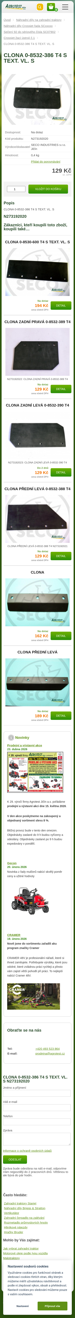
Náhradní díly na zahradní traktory (39, 20)
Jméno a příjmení (14, 1087)
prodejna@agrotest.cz (50, 1053)
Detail (61, 305)
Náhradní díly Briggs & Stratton (24, 1208)
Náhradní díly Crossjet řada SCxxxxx (28, 26)
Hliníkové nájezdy (16, 1227)
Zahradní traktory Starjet (20, 1203)
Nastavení (22, 1306)
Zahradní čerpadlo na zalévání (24, 1217)
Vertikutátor (11, 1213)
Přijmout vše (52, 1306)
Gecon (12, 863)
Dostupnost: (13, 132)
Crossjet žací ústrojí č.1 (19, 38)
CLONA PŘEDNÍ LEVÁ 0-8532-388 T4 (38, 489)
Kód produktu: (14, 138)
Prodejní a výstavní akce (24, 745)
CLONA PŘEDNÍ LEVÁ (38, 652)
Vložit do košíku (48, 189)
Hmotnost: (12, 155)
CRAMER (13, 935)
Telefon (8, 1116)
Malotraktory (11, 1258)
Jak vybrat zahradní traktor (21, 1248)
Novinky (22, 738)
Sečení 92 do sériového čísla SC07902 (29, 32)
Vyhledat (40, 7)
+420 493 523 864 (47, 1048)
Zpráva (7, 1130)
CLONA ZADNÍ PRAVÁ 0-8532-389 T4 (37, 322)
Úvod (7, 20)
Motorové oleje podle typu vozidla (25, 1253)
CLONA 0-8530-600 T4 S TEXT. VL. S (37, 242)
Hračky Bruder (13, 1232)
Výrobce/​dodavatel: (18, 146)
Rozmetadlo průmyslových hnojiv (26, 1222)
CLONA (37, 572)
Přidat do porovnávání (45, 161)
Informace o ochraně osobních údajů (27, 1150)
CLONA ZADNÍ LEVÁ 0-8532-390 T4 (37, 405)
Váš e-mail (10, 1101)
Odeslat (15, 1159)
